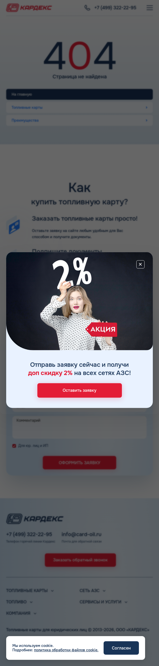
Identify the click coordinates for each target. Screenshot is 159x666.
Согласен (121, 648)
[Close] (140, 264)
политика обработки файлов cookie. (66, 650)
